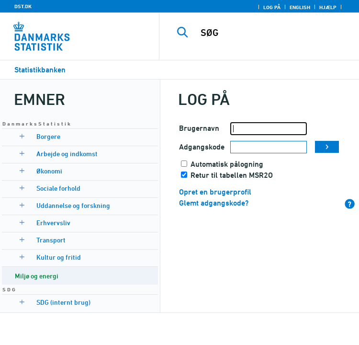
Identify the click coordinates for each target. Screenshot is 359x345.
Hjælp (328, 7)
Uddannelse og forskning (73, 205)
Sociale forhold (58, 188)
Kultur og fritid (58, 257)
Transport (51, 240)
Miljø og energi (36, 276)
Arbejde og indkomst (67, 154)
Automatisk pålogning (227, 164)
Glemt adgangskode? (213, 202)
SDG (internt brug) (63, 302)
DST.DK (23, 6)
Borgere (48, 136)
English (300, 7)
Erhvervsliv (53, 222)
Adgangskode (201, 146)
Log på (271, 7)
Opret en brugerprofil (215, 191)
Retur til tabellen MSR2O (232, 175)
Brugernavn (199, 128)
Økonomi (49, 171)
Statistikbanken (40, 69)
